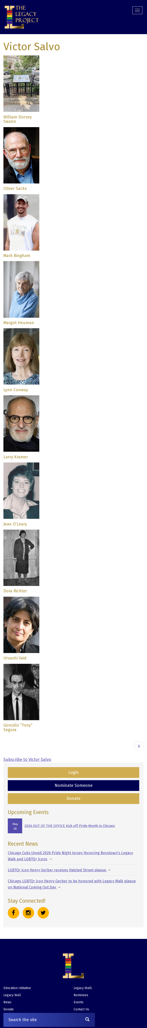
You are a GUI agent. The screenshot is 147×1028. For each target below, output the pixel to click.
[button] (21, 17)
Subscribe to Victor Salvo (27, 759)
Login (73, 772)
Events (78, 1002)
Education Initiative (17, 988)
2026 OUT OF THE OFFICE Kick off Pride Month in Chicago (69, 826)
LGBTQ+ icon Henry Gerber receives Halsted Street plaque (57, 870)
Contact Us (81, 1009)
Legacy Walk (83, 988)
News (7, 1002)
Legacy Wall (12, 995)
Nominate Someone (74, 785)
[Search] (87, 1020)
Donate (73, 798)
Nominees (81, 995)
